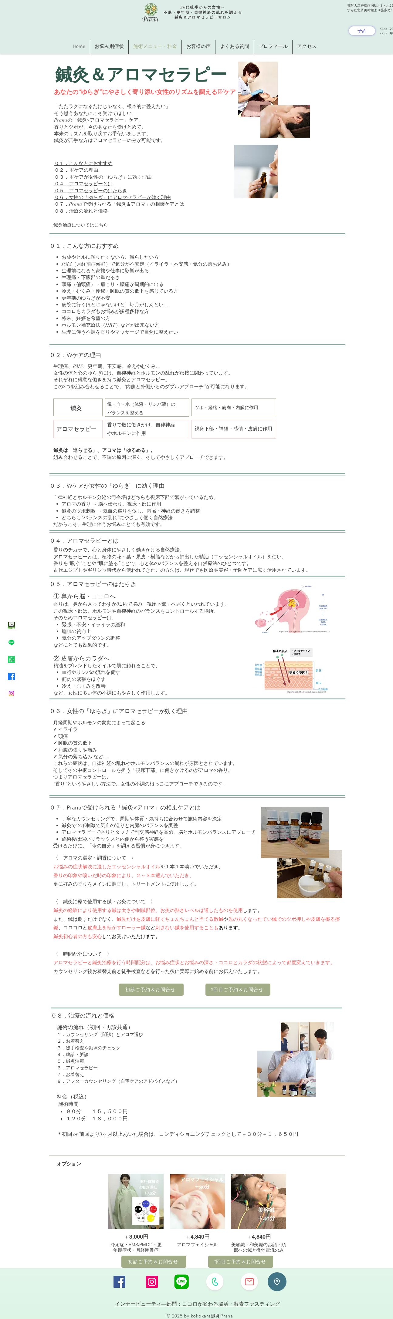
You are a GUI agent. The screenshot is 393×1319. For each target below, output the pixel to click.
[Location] (277, 1281)
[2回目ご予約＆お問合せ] (237, 990)
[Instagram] (11, 693)
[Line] (11, 642)
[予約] (362, 30)
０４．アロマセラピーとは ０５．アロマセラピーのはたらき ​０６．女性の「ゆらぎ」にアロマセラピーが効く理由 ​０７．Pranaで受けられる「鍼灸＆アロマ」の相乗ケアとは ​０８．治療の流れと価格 (119, 197)
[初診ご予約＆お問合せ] (151, 990)
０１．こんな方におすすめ (83, 163)
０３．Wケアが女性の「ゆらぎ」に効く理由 (103, 177)
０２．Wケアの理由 (76, 170)
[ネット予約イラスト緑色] (11, 625)
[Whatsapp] (11, 659)
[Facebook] (11, 676)
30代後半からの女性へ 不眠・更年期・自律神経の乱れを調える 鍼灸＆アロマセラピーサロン (203, 12)
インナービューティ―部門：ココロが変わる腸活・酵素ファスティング (197, 1304)
